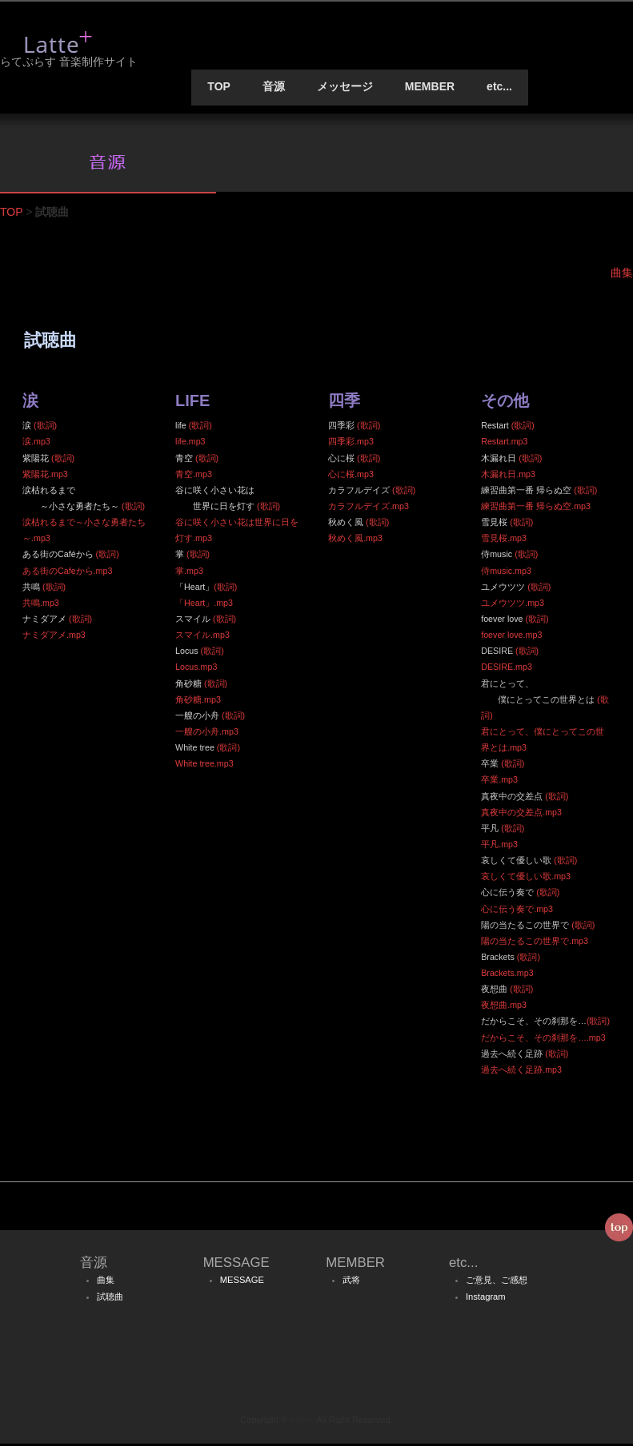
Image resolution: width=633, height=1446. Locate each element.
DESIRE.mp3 (506, 669)
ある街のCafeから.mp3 (67, 572)
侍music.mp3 (506, 572)
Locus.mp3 (196, 669)
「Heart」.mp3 (204, 605)
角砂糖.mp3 (198, 702)
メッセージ (345, 88)
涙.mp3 (36, 443)
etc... (499, 88)
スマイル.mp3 (202, 637)
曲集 (105, 1282)
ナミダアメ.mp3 (54, 637)
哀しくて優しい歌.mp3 (526, 878)
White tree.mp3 (204, 766)
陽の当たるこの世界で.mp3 (534, 943)
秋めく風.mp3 (355, 540)
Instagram (486, 1299)
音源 (273, 88)
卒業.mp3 (499, 782)
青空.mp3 (193, 476)
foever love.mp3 (511, 637)
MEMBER (430, 88)
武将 (351, 1282)
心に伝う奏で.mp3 (517, 910)
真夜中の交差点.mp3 (521, 814)
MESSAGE (242, 1282)
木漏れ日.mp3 (508, 476)
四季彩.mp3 (351, 443)
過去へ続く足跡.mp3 (521, 1072)
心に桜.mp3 (351, 476)
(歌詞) (45, 427)
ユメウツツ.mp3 (512, 605)
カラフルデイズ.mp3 (368, 508)
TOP (218, 88)
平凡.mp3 (499, 846)
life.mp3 (190, 443)
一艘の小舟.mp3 (206, 734)
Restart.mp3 (504, 443)
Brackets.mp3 (507, 975)
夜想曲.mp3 (504, 1007)
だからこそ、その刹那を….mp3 (543, 1040)
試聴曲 (110, 1299)
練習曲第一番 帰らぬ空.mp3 (536, 508)
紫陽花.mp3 (45, 476)
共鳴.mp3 (40, 605)
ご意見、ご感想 (496, 1282)
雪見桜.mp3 (504, 540)
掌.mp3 (189, 572)
